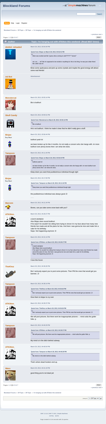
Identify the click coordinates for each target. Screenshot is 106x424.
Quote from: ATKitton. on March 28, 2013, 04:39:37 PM (48, 330)
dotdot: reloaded (13, 47)
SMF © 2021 (52, 413)
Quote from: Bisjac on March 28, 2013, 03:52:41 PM (47, 52)
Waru (7, 368)
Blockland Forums (16, 6)
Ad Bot (8, 76)
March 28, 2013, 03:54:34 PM (40, 46)
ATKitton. (9, 214)
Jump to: (85, 398)
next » (100, 34)
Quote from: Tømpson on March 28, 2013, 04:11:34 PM (49, 183)
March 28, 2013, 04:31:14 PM (40, 237)
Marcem (9, 203)
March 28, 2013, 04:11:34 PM (40, 153)
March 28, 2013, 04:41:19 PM (40, 368)
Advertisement (35, 76)
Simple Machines (62, 413)
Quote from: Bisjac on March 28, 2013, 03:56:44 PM (47, 158)
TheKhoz (9, 266)
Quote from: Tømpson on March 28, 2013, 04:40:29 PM (49, 351)
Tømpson (9, 153)
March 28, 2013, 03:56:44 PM (40, 134)
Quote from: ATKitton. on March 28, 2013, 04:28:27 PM (48, 242)
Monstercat (10, 98)
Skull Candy (11, 115)
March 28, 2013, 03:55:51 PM (40, 115)
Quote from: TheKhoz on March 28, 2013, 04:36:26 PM (48, 289)
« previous (94, 34)
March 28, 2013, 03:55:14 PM (40, 97)
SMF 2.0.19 (44, 413)
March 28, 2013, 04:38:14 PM (40, 283)
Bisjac (8, 135)
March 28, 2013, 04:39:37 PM (40, 303)
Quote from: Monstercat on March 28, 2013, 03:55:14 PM (49, 120)
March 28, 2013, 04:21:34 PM (40, 202)
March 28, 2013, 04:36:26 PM (40, 266)
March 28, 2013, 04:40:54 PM (40, 346)
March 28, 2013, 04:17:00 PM (40, 178)
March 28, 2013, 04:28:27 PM (40, 214)
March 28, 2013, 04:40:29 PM (40, 325)
